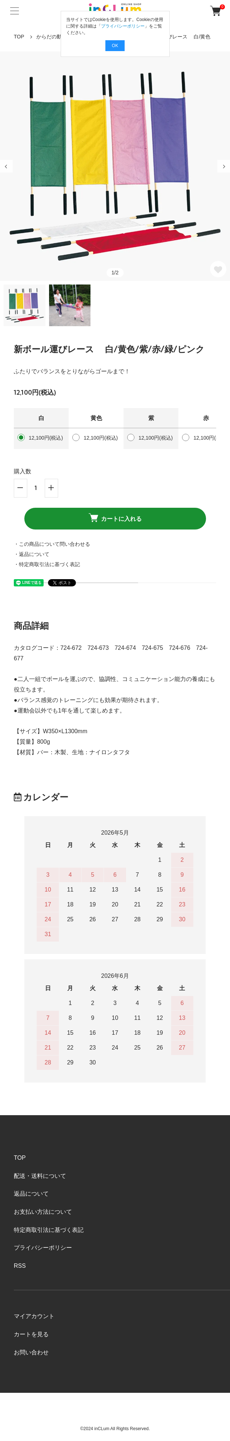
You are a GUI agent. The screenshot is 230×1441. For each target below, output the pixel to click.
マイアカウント (34, 1316)
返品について (31, 1194)
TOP (19, 37)
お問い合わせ (31, 1352)
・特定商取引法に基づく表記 (47, 564)
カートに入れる (115, 517)
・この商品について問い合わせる (52, 544)
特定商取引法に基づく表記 (49, 1230)
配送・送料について (40, 1176)
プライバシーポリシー (43, 1248)
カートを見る (31, 1334)
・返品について (31, 554)
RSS (20, 1266)
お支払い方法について (43, 1212)
